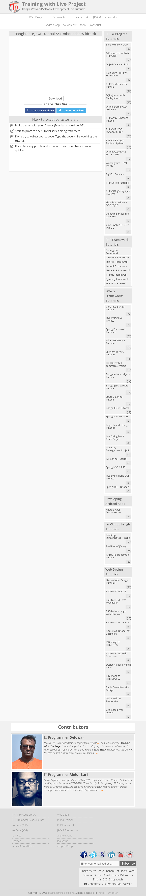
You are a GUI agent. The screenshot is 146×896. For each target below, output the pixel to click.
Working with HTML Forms (116, 164)
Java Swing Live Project (114, 319)
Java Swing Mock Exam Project (115, 438)
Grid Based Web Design (114, 711)
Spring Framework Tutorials (116, 331)
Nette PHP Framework (118, 270)
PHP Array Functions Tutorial (117, 119)
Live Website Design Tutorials (117, 582)
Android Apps (64, 835)
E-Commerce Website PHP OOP (118, 55)
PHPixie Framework (116, 274)
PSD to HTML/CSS (116, 591)
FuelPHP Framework (117, 261)
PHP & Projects (56, 17)
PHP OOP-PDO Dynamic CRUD (114, 131)
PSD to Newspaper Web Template (116, 613)
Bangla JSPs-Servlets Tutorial (117, 387)
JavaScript (95, 25)
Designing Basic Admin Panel (118, 666)
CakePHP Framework (117, 257)
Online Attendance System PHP (116, 153)
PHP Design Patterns (117, 182)
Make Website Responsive (113, 700)
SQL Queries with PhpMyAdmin (115, 97)
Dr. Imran (113, 892)
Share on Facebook (40, 110)
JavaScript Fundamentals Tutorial (118, 536)
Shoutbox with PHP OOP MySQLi (116, 204)
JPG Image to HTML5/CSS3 (113, 677)
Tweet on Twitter (71, 110)
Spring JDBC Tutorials (117, 486)
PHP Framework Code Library (28, 819)
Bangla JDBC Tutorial (117, 408)
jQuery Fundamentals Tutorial (117, 556)
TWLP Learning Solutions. (61, 892)
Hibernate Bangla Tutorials (115, 342)
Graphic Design (65, 846)
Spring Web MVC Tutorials (115, 353)
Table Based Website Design (117, 689)
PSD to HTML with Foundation (116, 601)
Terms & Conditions (23, 846)
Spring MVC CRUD (116, 467)
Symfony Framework (117, 279)
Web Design (36, 17)
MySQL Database (115, 174)
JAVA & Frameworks (105, 17)
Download (55, 98)
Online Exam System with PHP (117, 108)
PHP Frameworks (79, 17)
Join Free (16, 835)
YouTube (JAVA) (20, 830)
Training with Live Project (54, 4)
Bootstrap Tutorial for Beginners (118, 632)
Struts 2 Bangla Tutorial (114, 398)
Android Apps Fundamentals (113, 511)
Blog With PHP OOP (117, 44)
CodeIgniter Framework (112, 252)
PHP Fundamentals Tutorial (116, 85)
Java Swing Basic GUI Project (117, 477)
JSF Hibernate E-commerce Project (116, 364)
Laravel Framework (116, 266)
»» (98, 742)
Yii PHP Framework (116, 283)
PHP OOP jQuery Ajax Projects (118, 192)
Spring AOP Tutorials (117, 416)
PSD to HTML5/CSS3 (117, 622)
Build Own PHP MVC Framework (117, 74)
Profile (101, 892)
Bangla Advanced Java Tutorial (118, 376)
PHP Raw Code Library (24, 814)
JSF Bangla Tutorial (116, 458)
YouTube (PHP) (19, 825)
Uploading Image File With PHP (117, 215)
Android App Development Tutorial (65, 25)
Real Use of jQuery (116, 546)
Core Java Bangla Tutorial (115, 308)
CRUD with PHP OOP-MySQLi (118, 226)
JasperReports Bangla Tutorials (117, 426)
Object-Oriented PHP (117, 64)
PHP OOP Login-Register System (115, 142)
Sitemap (16, 840)
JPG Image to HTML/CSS (113, 643)
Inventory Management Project (117, 449)
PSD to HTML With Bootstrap (116, 655)
